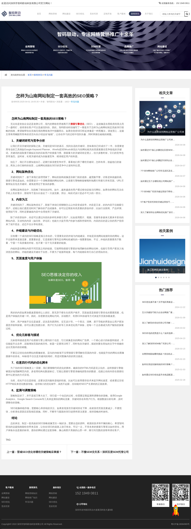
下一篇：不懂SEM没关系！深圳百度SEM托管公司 (100, 452)
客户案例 (121, 14)
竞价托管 (94, 14)
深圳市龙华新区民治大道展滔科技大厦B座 (94, 510)
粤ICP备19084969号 (180, 524)
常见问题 (48, 75)
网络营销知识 (31, 493)
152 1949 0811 (86, 493)
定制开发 (108, 14)
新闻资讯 (135, 14)
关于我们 (149, 14)
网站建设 (66, 14)
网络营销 (53, 14)
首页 (39, 14)
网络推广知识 (31, 497)
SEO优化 (80, 14)
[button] (156, 277)
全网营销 (5, 493)
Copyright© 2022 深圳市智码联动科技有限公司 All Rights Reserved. (33, 524)
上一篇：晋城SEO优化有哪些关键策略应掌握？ (34, 452)
